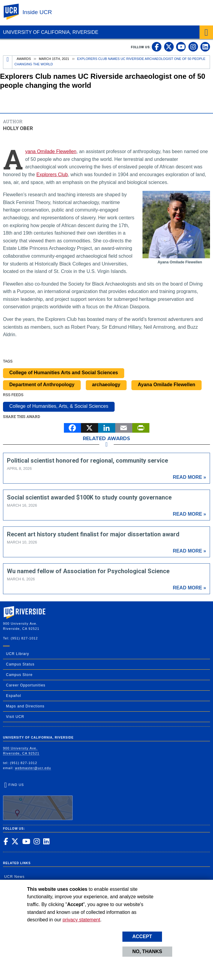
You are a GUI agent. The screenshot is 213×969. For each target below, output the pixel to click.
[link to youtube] (181, 47)
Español (13, 696)
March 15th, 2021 (54, 59)
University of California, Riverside (50, 32)
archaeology (106, 384)
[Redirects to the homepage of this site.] (7, 62)
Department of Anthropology (41, 384)
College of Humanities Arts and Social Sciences (63, 372)
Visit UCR (15, 717)
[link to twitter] (169, 47)
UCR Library (17, 654)
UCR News (14, 877)
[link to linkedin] (205, 47)
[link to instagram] (193, 47)
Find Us (38, 801)
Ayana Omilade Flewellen (50, 151)
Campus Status (20, 664)
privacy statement (81, 919)
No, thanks (147, 951)
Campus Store (19, 675)
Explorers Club (52, 174)
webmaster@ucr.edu (33, 768)
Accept (142, 936)
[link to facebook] (156, 47)
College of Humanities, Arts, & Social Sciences (58, 406)
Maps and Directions (25, 706)
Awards (24, 59)
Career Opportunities (25, 685)
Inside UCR (37, 12)
